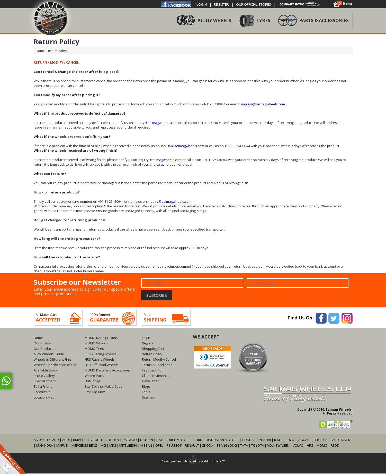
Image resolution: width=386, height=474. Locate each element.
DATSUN (146, 440)
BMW (77, 440)
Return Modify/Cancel (159, 360)
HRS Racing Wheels (100, 360)
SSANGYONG (227, 446)
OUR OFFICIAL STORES (260, 4)
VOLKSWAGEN (278, 446)
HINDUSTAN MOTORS (222, 440)
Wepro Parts (94, 376)
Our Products (44, 349)
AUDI (66, 440)
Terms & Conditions (157, 365)
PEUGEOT (174, 446)
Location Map (44, 397)
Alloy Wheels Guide (49, 354)
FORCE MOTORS (178, 440)
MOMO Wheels (96, 343)
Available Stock (45, 370)
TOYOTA (258, 446)
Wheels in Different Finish (54, 360)
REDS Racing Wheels (100, 354)
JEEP (316, 440)
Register (224, 4)
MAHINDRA (44, 446)
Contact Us (42, 392)
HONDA (248, 440)
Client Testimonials (156, 376)
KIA (324, 440)
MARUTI (62, 446)
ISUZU (289, 440)
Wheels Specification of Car (55, 365)
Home (38, 338)
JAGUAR (303, 440)
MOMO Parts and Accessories (108, 370)
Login (202, 4)
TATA (244, 446)
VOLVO (298, 446)
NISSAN (146, 446)
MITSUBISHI (128, 446)
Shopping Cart (153, 349)
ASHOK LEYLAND (46, 440)
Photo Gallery (44, 376)
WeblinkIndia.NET (213, 462)
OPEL (159, 446)
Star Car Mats (95, 392)
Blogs (146, 387)
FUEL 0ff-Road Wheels (102, 365)
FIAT (159, 440)
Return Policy (152, 354)
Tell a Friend (43, 387)
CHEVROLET (93, 440)
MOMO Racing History (101, 338)
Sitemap (148, 397)
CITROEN (112, 440)
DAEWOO (129, 440)
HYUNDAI (264, 440)
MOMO (322, 446)
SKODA (207, 446)
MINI (112, 446)
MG (103, 446)
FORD (198, 440)
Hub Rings (92, 381)
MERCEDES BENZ (84, 446)
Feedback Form (154, 370)
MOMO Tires (94, 349)
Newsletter (150, 381)
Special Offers (45, 381)
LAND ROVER (340, 440)
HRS (310, 446)
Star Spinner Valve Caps (103, 387)
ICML (277, 440)
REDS (335, 446)
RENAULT (192, 446)
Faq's (146, 392)
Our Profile (42, 343)
